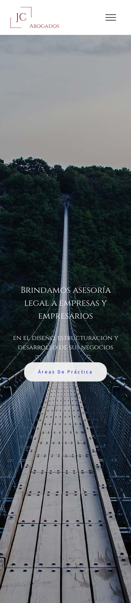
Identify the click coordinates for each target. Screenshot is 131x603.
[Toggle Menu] (110, 17)
